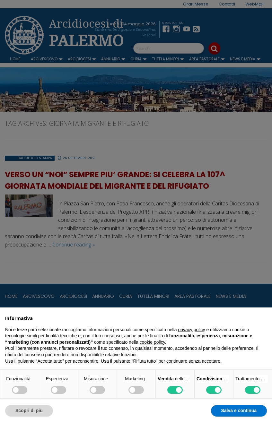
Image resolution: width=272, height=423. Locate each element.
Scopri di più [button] (29, 410)
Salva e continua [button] (239, 410)
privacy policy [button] (191, 329)
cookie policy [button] (152, 342)
